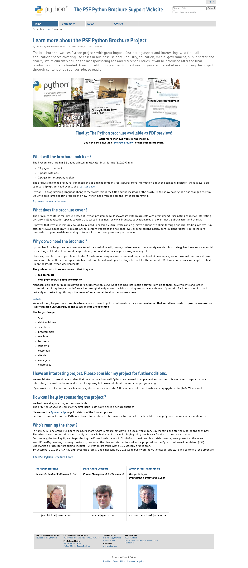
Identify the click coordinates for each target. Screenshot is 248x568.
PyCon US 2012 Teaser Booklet (77, 546)
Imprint (140, 562)
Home (37, 24)
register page (87, 187)
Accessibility (119, 562)
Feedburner (129, 543)
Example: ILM (109, 540)
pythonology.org (110, 546)
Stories (118, 24)
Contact (131, 562)
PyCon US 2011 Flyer (72, 544)
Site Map (107, 562)
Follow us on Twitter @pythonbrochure (141, 540)
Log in (211, 2)
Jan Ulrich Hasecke (47, 469)
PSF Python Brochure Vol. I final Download (81, 538)
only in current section (186, 12)
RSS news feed (131, 538)
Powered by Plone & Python (124, 557)
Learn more (68, 24)
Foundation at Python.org (46, 538)
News (90, 24)
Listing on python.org (112, 538)
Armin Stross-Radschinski (144, 469)
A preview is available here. (50, 201)
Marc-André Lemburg (96, 469)
